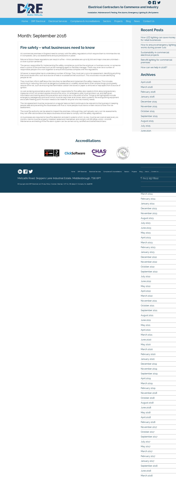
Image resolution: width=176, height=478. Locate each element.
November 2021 (149, 300)
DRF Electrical (57, 9)
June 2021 (146, 320)
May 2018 (145, 412)
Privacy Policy (46, 184)
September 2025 (149, 116)
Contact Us (148, 21)
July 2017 (145, 441)
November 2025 (149, 106)
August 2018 (147, 402)
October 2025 (148, 111)
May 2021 (145, 325)
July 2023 (145, 223)
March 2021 (146, 334)
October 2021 (147, 305)
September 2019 (149, 373)
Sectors (107, 21)
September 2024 (149, 169)
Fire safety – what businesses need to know (57, 47)
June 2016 (146, 470)
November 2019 (149, 369)
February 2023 (148, 247)
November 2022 (149, 262)
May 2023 (146, 232)
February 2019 (148, 388)
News (137, 21)
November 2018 (149, 393)
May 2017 (145, 446)
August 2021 (147, 315)
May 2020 (146, 344)
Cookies (53, 184)
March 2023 (147, 242)
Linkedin (20, 171)
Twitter (30, 171)
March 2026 (147, 87)
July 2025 (145, 126)
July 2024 (145, 179)
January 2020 (148, 359)
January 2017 (147, 461)
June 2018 (146, 407)
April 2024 (146, 189)
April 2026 (146, 82)
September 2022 (149, 271)
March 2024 (147, 194)
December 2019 (149, 364)
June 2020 (146, 339)
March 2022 (146, 296)
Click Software (75, 153)
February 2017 (148, 456)
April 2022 (146, 291)
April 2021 (146, 330)
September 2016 (149, 466)
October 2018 (147, 398)
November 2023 (149, 213)
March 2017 (146, 451)
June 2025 (146, 130)
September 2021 (149, 310)
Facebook (25, 171)
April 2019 (146, 378)
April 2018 (146, 417)
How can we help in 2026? (154, 67)
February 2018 (148, 422)
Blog (128, 21)
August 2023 (147, 218)
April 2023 (146, 237)
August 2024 (147, 174)
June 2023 (146, 228)
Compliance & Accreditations (85, 21)
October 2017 (147, 432)
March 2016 (147, 475)
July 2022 (145, 276)
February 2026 (148, 92)
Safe (122, 153)
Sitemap (60, 184)
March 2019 (146, 383)
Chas (99, 153)
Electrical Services (58, 21)
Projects (118, 21)
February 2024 (148, 198)
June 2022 (146, 281)
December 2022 (149, 257)
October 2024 (148, 164)
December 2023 (149, 208)
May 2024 (146, 184)
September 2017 (149, 436)
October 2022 (147, 266)
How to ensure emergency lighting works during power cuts (158, 46)
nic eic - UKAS (52, 153)
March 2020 (147, 349)
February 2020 (148, 354)
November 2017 (149, 427)
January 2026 (148, 96)
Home (25, 21)
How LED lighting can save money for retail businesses (158, 38)
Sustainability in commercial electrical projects (155, 53)
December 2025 (149, 101)
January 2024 (147, 203)
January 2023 (147, 252)
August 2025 (147, 121)
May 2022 (145, 286)
